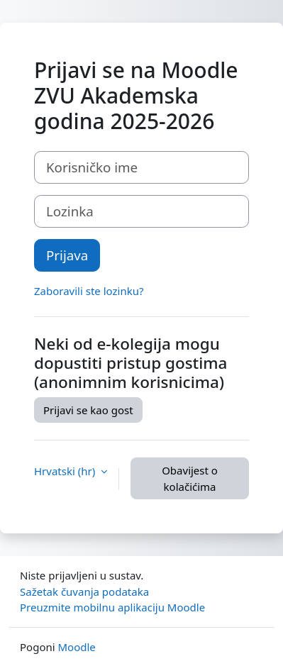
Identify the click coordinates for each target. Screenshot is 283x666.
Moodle (77, 647)
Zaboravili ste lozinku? (88, 291)
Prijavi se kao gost (88, 410)
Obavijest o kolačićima (190, 478)
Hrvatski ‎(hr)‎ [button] (66, 471)
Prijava (67, 255)
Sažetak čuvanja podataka (84, 591)
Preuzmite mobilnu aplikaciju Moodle (112, 607)
